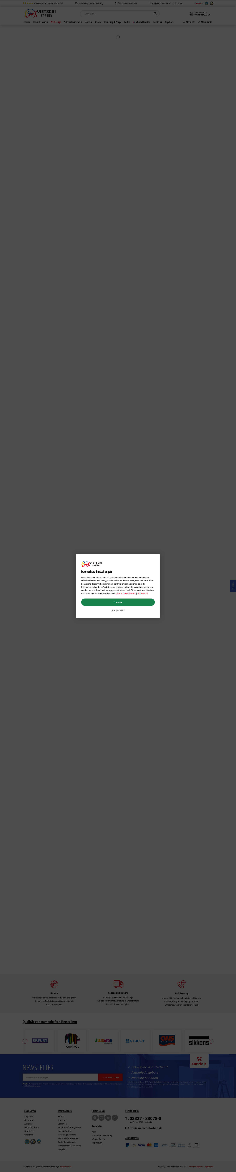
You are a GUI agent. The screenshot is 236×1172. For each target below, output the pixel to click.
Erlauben (118, 602)
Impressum (143, 593)
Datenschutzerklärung (126, 593)
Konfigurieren (118, 610)
